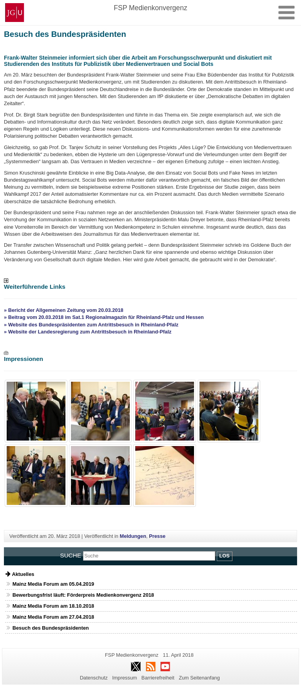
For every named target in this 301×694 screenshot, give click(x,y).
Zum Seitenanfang (199, 678)
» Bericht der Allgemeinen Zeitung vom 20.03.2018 (63, 310)
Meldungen (133, 536)
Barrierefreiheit (157, 678)
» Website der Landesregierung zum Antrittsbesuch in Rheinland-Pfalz (87, 332)
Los (224, 556)
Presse (157, 536)
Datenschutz (94, 678)
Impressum (124, 678)
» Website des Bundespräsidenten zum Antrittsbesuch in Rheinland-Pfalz (91, 325)
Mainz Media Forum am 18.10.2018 (53, 606)
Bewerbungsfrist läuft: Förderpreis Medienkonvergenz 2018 (83, 595)
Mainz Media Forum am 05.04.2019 (53, 584)
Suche (70, 555)
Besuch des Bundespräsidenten (51, 628)
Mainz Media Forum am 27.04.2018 (53, 617)
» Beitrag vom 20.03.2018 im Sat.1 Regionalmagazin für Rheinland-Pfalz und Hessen (104, 317)
